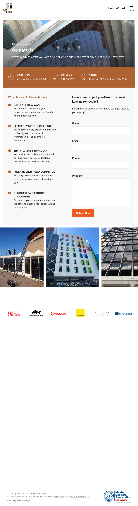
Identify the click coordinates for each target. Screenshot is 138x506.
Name (76, 123)
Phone (76, 158)
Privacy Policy (59, 496)
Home (15, 44)
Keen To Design (23, 500)
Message (77, 175)
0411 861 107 (115, 8)
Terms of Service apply (79, 496)
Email (75, 141)
